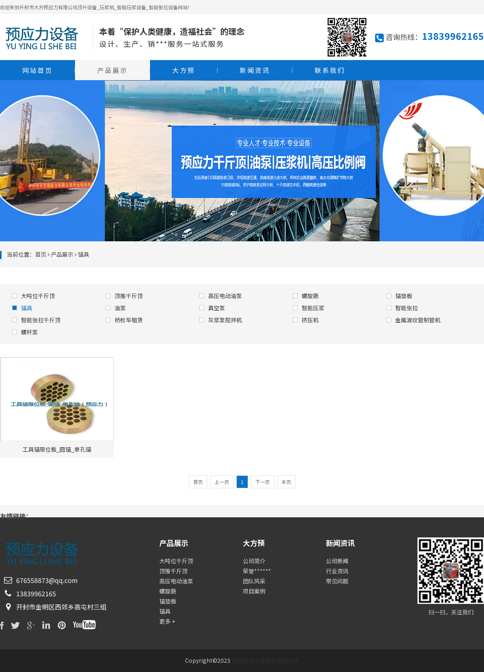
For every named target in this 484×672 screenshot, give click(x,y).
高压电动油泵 (220, 296)
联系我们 (330, 70)
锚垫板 (399, 296)
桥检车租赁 (124, 320)
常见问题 (337, 581)
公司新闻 (337, 561)
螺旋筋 (306, 296)
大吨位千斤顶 (33, 296)
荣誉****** (257, 571)
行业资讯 (337, 571)
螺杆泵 (25, 332)
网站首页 (37, 70)
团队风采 (254, 581)
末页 (286, 481)
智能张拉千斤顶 (36, 320)
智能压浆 (308, 308)
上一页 (222, 481)
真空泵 (212, 308)
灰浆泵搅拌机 (220, 320)
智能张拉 (402, 308)
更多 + (167, 621)
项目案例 (254, 591)
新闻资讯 (255, 70)
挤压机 (306, 320)
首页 (40, 254)
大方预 (183, 70)
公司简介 (254, 561)
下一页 (262, 481)
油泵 (116, 308)
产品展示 (112, 70)
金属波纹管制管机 (413, 320)
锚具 (22, 308)
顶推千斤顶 (124, 296)
